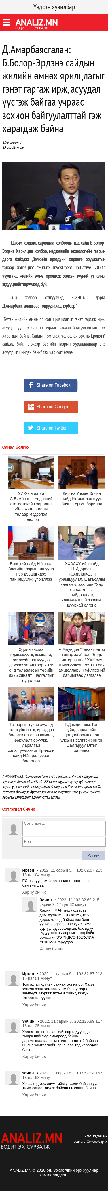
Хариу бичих (34, 892)
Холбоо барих (97, 1141)
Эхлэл (87, 1136)
